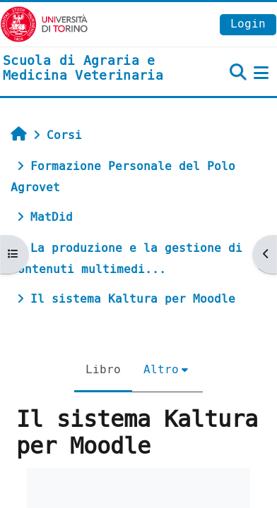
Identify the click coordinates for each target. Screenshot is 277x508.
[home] (92, 69)
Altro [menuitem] (161, 369)
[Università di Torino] (44, 24)
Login (248, 24)
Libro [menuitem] (103, 369)
